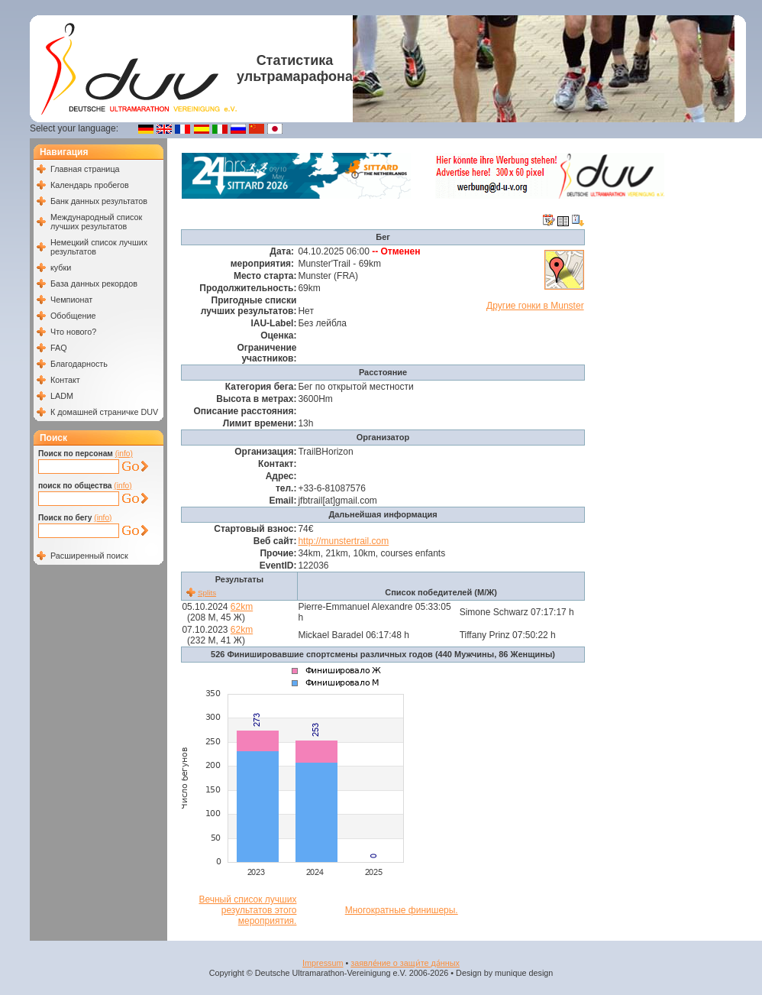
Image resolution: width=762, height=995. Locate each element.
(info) (124, 453)
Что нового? (73, 331)
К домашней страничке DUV (104, 411)
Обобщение (73, 315)
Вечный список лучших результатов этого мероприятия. (247, 910)
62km (242, 606)
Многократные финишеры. (401, 910)
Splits (207, 592)
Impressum (322, 962)
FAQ (58, 347)
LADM (61, 395)
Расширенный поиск (89, 555)
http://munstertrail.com (343, 541)
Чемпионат (71, 299)
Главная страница (85, 168)
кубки (60, 267)
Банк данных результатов (98, 201)
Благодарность (79, 363)
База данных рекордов (93, 283)
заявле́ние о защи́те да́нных (405, 962)
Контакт (65, 379)
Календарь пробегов (89, 185)
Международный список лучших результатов (96, 221)
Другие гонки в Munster (535, 305)
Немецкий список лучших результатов (98, 247)
